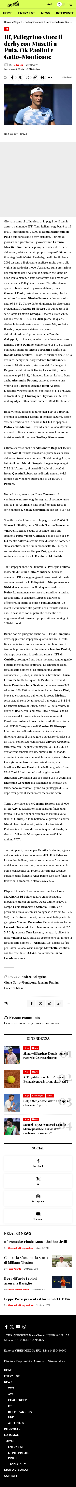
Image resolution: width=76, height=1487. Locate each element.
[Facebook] (38, 1163)
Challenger (37, 1095)
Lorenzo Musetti (15, 988)
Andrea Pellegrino (34, 977)
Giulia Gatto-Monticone (20, 982)
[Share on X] (19, 77)
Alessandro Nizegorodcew (20, 1248)
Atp (27, 1048)
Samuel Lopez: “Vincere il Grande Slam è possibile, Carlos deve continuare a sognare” (44, 1129)
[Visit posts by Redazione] (6, 65)
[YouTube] (18, 1326)
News (35, 1048)
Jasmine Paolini (48, 982)
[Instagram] (38, 1198)
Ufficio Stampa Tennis (18, 1289)
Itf (7, 28)
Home (7, 22)
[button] (42, 4)
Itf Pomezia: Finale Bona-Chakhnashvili (35, 1241)
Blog (15, 22)
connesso (24, 1023)
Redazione (18, 64)
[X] (38, 1181)
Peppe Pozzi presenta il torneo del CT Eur (37, 1299)
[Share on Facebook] (12, 77)
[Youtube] (38, 1216)
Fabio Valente (14, 1268)
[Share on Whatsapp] (27, 77)
